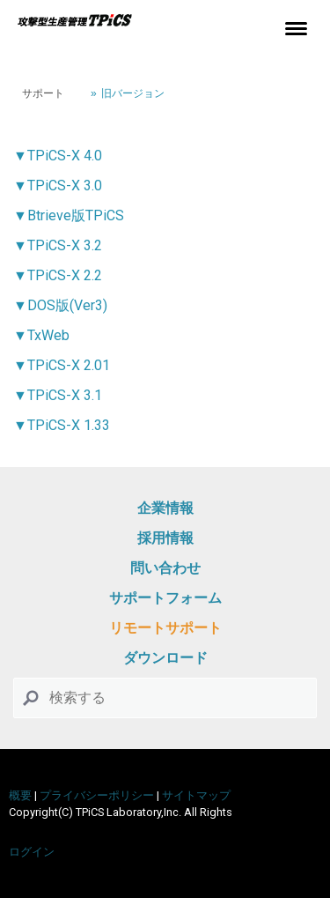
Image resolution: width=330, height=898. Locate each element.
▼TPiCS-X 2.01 (61, 365)
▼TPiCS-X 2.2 (57, 275)
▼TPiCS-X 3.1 (57, 395)
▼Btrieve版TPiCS (68, 215)
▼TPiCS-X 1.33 (61, 425)
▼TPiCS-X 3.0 (57, 185)
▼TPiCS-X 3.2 (57, 245)
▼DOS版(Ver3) (60, 305)
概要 (20, 795)
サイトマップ (196, 795)
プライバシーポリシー (97, 795)
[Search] (165, 698)
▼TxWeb (41, 335)
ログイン (32, 851)
